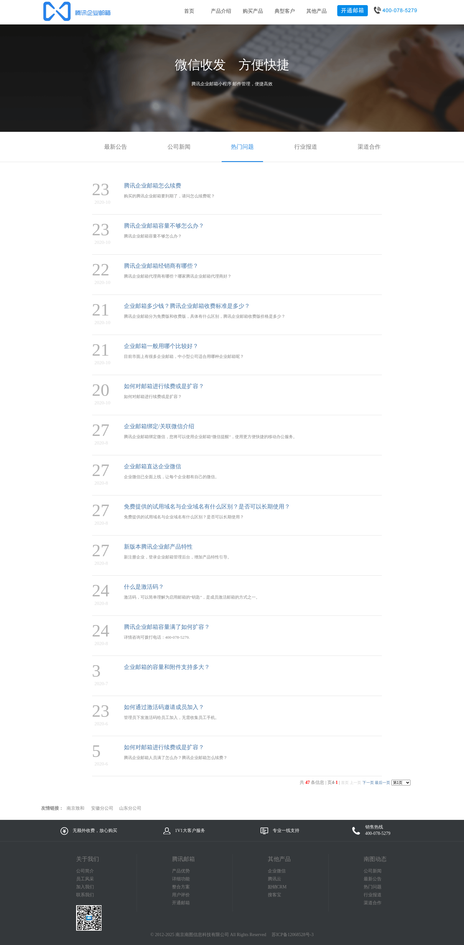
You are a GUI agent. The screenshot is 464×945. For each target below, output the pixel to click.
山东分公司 (130, 808)
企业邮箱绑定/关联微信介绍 (159, 426)
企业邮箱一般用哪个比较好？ (161, 346)
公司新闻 (373, 871)
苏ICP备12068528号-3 (292, 934)
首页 (189, 11)
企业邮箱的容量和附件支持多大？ (167, 667)
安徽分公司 (102, 808)
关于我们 (87, 859)
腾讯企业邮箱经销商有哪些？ (161, 266)
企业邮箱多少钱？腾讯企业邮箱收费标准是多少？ (187, 306)
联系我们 (85, 894)
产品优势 (181, 871)
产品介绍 (221, 11)
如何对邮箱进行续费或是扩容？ (164, 386)
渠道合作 (373, 902)
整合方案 (181, 887)
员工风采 (85, 879)
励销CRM (277, 887)
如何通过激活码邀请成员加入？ (164, 707)
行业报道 (373, 894)
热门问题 (373, 887)
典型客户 (285, 11)
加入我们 (85, 887)
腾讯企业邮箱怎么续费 (152, 185)
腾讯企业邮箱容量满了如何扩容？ (167, 627)
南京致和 (75, 808)
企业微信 (277, 871)
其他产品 (316, 11)
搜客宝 (274, 894)
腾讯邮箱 (183, 859)
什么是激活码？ (144, 587)
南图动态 (375, 859)
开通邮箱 (181, 902)
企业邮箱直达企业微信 (152, 466)
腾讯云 (274, 879)
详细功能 (181, 879)
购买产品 (253, 11)
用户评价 (181, 894)
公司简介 (85, 871)
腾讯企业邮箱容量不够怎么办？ (164, 226)
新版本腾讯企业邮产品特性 (158, 547)
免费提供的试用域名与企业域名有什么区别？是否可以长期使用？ (207, 506)
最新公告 (373, 879)
